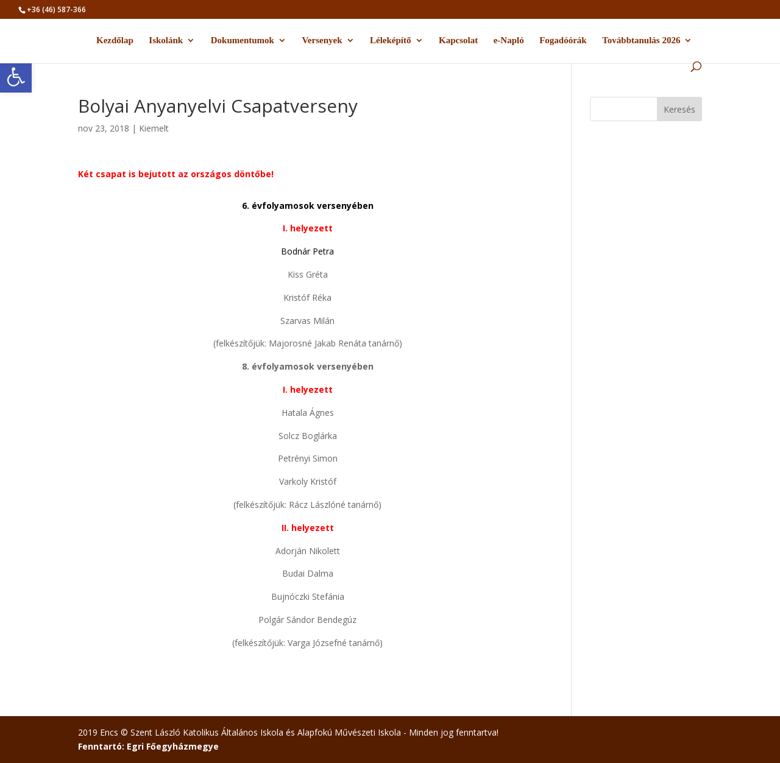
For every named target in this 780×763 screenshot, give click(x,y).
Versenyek (322, 40)
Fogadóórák (563, 40)
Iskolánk (166, 40)
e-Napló (509, 40)
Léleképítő (390, 40)
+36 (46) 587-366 (56, 9)
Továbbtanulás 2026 (641, 40)
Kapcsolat (458, 40)
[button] (16, 77)
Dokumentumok (242, 40)
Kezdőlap (114, 40)
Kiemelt (154, 128)
